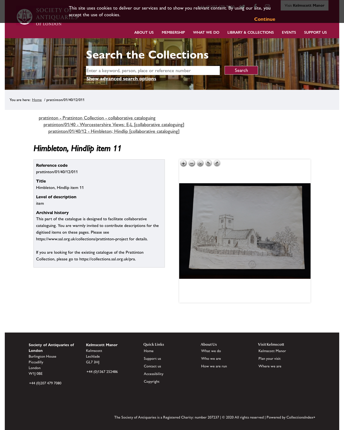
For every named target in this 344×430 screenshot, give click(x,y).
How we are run (214, 366)
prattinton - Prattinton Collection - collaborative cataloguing (97, 118)
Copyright (152, 381)
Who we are (211, 358)
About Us (144, 32)
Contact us (152, 366)
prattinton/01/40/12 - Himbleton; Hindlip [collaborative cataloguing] (114, 131)
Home (37, 99)
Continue (264, 19)
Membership (173, 32)
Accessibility (153, 373)
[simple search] (153, 70)
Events (289, 32)
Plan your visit (269, 358)
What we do (206, 32)
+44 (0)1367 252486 (102, 371)
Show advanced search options (121, 78)
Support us (152, 358)
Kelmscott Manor (272, 351)
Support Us (315, 32)
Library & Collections (250, 32)
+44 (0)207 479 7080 (45, 383)
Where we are (269, 366)
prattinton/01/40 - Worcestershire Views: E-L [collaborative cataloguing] (113, 124)
